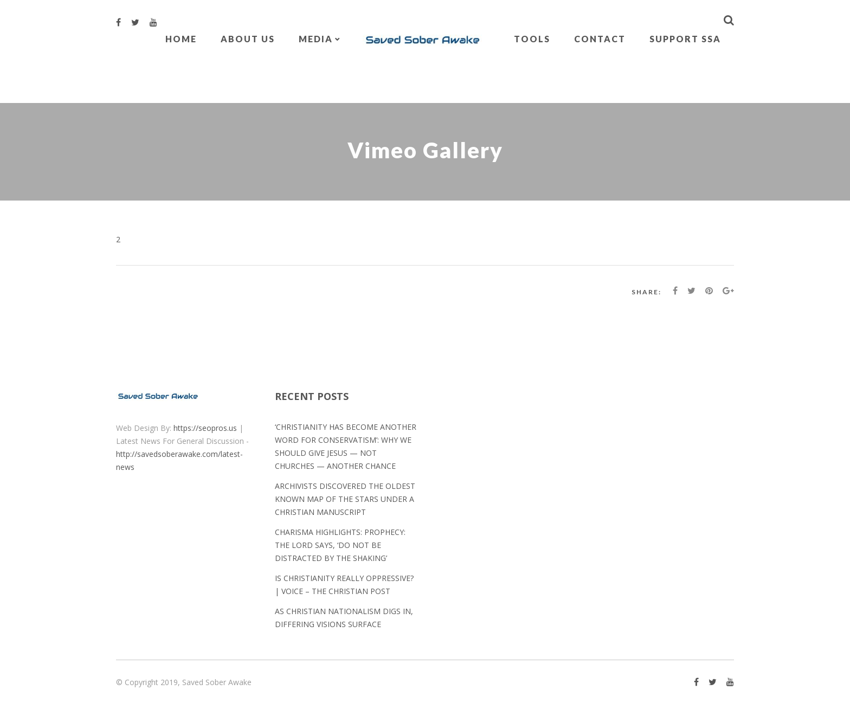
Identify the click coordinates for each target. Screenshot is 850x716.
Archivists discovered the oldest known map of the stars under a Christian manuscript (345, 499)
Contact (600, 39)
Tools (532, 39)
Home (181, 39)
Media (316, 39)
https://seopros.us (205, 428)
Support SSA (685, 39)
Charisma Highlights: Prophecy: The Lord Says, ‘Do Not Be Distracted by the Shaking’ (340, 545)
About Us (248, 39)
